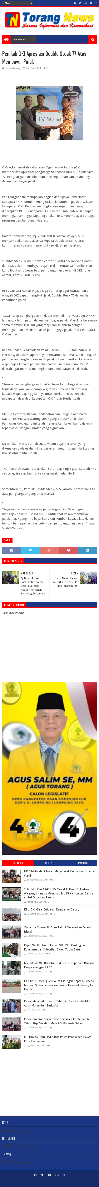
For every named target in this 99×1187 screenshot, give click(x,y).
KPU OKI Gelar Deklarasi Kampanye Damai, (51, 909)
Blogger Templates (67, 1182)
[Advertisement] (49, 1079)
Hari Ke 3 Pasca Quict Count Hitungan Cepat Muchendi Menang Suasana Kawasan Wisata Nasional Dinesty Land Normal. (60, 985)
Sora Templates (43, 1182)
